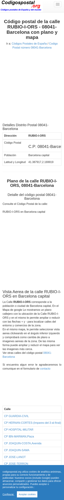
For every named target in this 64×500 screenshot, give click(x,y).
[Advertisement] (32, 87)
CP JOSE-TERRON (16, 463)
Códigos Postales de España (29, 43)
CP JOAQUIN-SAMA (16, 450)
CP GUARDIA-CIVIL (16, 416)
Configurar (8, 494)
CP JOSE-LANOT (15, 457)
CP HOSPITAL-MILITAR (18, 429)
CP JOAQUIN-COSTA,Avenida (22, 443)
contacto (45, 368)
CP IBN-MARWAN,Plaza (19, 436)
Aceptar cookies (27, 494)
